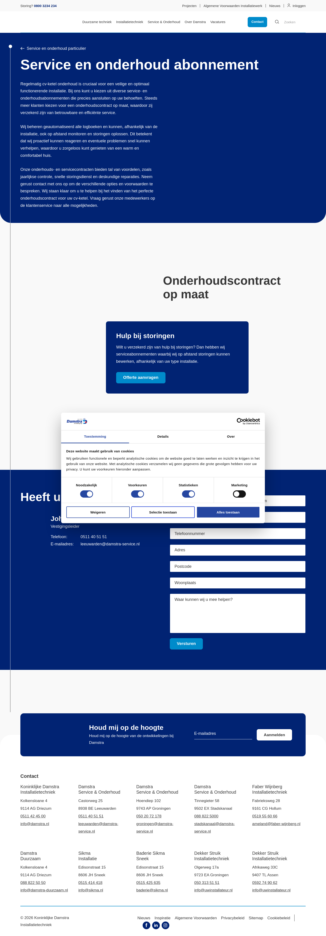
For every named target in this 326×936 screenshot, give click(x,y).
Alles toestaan (228, 512)
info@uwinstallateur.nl (213, 890)
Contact (257, 22)
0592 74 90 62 (264, 882)
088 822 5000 (206, 816)
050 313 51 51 (206, 882)
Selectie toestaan (163, 512)
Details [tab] (163, 436)
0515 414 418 (90, 882)
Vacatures (217, 22)
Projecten (189, 5)
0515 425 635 (148, 882)
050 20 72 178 (148, 816)
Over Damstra (195, 22)
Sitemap (256, 918)
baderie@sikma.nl (152, 890)
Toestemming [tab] (95, 436)
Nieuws (274, 5)
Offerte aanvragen (140, 377)
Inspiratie (163, 918)
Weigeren (97, 512)
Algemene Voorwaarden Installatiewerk (233, 5)
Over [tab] (231, 436)
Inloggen (299, 5)
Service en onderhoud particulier (53, 48)
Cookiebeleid (278, 918)
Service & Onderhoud (164, 22)
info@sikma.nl (90, 890)
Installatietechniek (129, 22)
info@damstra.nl (34, 823)
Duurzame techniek (97, 22)
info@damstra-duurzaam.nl (44, 890)
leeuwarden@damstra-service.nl (110, 544)
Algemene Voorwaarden (196, 918)
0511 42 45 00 (33, 816)
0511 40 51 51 (94, 537)
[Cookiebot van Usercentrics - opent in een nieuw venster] (240, 421)
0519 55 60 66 (264, 816)
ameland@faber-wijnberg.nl (276, 823)
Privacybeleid (232, 918)
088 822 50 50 (33, 882)
